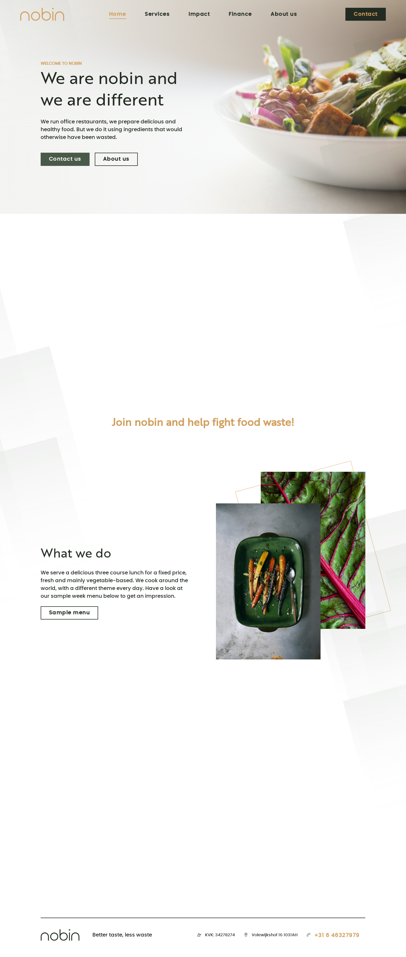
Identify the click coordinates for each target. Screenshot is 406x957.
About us (116, 159)
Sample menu (69, 613)
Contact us (65, 159)
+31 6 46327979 (337, 935)
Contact (366, 14)
